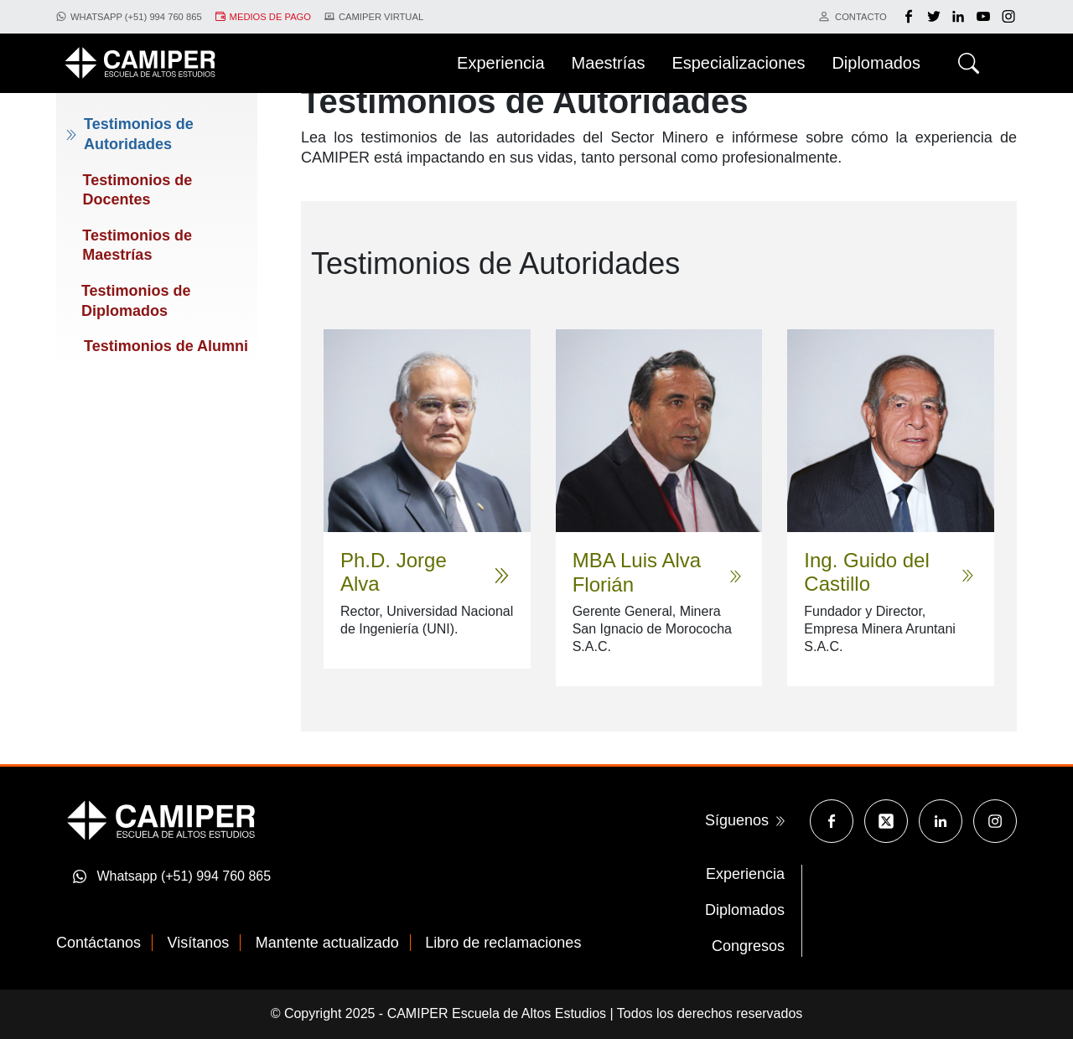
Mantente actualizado (327, 942)
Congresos (748, 946)
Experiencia (745, 874)
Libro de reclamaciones (503, 942)
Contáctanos (98, 942)
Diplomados (745, 910)
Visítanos (199, 942)
